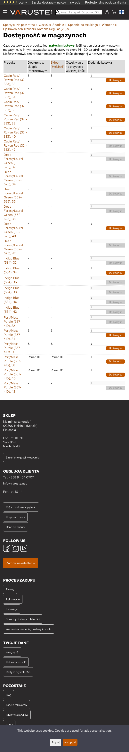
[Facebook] (6, 549)
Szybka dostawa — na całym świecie (56, 2)
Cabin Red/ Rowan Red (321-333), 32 (15, 80)
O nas (9, 725)
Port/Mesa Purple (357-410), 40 (12, 374)
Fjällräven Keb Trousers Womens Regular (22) (36, 29)
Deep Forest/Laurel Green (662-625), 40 (13, 230)
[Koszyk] (114, 12)
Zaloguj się (12, 652)
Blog (8, 695)
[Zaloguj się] (107, 12)
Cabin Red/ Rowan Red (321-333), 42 (15, 145)
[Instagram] (15, 549)
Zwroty (10, 589)
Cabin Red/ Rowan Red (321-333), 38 (15, 119)
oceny (15, 2)
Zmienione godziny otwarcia (22, 457)
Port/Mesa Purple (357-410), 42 (12, 387)
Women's (109, 25)
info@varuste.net (15, 483)
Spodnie (59, 25)
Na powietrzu (26, 25)
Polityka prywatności (18, 672)
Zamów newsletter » (20, 563)
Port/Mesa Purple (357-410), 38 (12, 361)
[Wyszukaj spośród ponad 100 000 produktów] (78, 12)
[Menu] (5, 12)
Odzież (45, 25)
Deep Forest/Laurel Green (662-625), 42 (13, 247)
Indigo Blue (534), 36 (12, 280)
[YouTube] (23, 549)
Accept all (70, 742)
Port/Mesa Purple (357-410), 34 (12, 335)
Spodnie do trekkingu (84, 25)
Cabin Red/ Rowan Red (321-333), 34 (15, 93)
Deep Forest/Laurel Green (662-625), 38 (13, 212)
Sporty (9, 25)
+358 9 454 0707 (21, 477)
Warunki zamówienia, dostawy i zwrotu (29, 629)
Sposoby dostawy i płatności (23, 619)
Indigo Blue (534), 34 (12, 270)
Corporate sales (15, 517)
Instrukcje (12, 609)
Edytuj (56, 742)
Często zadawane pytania (21, 507)
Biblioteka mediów (17, 715)
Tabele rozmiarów (16, 705)
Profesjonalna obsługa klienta (105, 2)
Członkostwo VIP (16, 662)
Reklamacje (13, 599)
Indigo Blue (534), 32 (12, 260)
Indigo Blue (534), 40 (12, 300)
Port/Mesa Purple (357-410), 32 (12, 321)
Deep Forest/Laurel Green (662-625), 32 (13, 161)
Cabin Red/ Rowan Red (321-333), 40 (15, 132)
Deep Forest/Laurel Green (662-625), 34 (13, 178)
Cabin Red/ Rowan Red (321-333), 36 (15, 106)
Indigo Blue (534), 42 (12, 309)
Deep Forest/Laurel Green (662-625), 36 (13, 195)
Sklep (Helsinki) (57, 64)
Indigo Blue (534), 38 (12, 290)
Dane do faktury (15, 527)
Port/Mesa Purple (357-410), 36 (12, 348)
